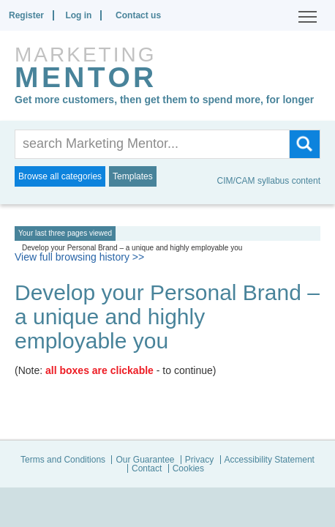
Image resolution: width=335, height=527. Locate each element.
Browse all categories (60, 176)
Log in (78, 15)
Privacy (199, 460)
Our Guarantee (145, 460)
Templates (133, 176)
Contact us (138, 15)
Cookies (188, 468)
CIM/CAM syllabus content (268, 181)
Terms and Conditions (62, 460)
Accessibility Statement (270, 460)
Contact (147, 468)
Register (26, 15)
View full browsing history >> (79, 257)
